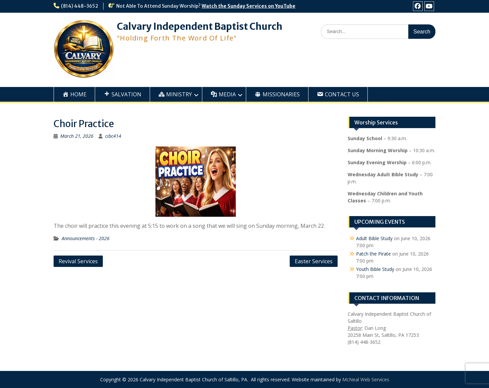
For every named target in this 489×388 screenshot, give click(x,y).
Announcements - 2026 (86, 238)
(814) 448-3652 (79, 6)
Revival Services (78, 261)
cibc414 (113, 136)
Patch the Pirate (373, 254)
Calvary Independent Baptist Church (199, 26)
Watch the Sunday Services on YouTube (248, 6)
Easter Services (314, 261)
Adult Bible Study (374, 238)
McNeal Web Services (365, 379)
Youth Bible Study (375, 269)
